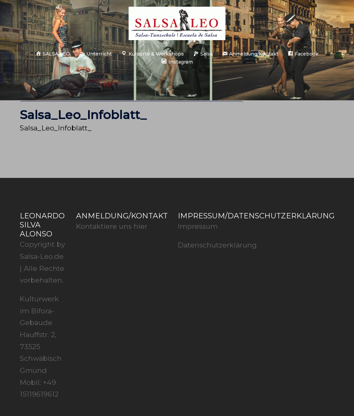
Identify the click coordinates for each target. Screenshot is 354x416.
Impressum (198, 226)
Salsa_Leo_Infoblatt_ (55, 128)
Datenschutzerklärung (217, 245)
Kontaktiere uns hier (111, 226)
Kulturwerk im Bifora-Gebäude (39, 311)
